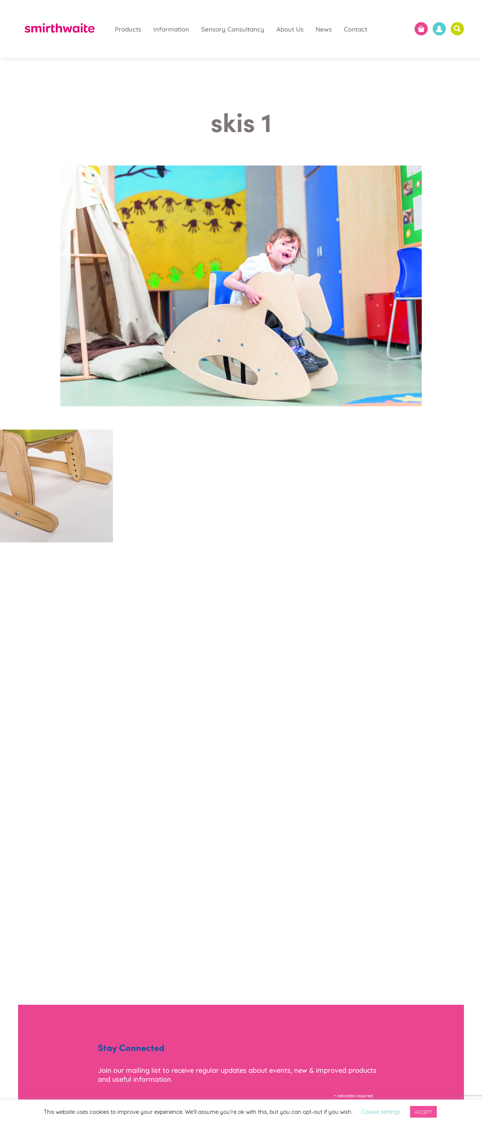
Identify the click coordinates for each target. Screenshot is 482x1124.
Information (171, 28)
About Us (290, 28)
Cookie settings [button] (381, 1111)
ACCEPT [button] (423, 1111)
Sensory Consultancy (232, 28)
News (324, 28)
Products (128, 28)
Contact (355, 28)
